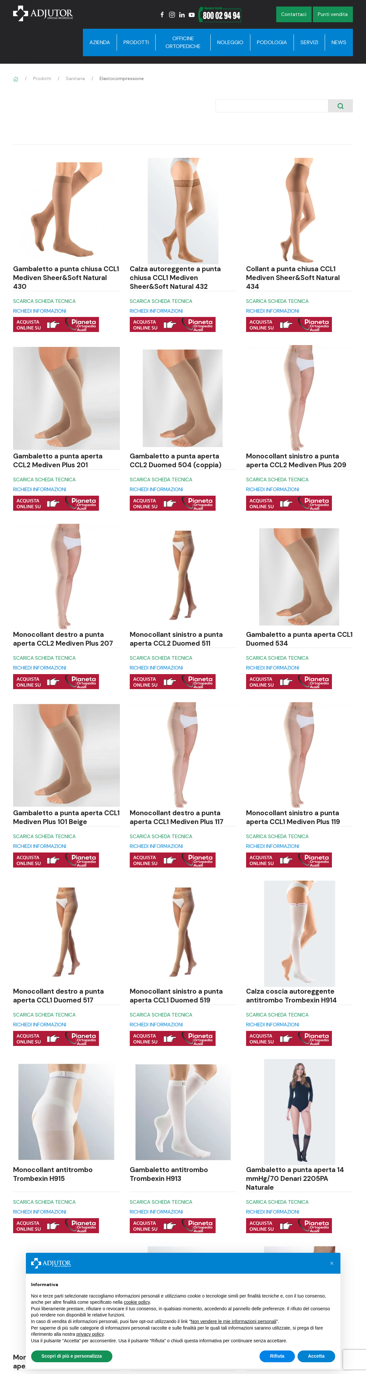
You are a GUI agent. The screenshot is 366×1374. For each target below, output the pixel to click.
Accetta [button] (316, 1356)
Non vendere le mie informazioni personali (233, 1321)
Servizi (309, 42)
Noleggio (230, 42)
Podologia (272, 42)
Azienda (99, 42)
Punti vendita (333, 14)
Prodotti (136, 42)
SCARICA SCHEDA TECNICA (44, 301)
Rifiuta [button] (277, 1356)
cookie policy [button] (137, 1302)
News (339, 42)
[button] (332, 1263)
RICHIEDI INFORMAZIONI (39, 311)
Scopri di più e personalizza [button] (72, 1356)
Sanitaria (75, 78)
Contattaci (293, 14)
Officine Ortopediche (183, 42)
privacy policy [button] (90, 1334)
